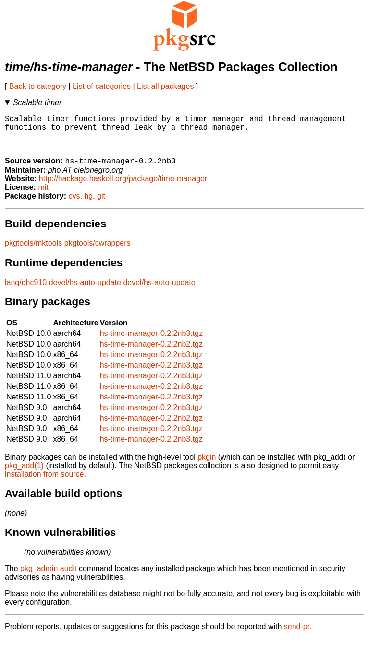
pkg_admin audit (48, 575)
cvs (74, 203)
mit (43, 194)
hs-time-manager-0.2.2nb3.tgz (151, 340)
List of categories (102, 86)
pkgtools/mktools (33, 250)
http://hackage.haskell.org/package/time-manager (123, 186)
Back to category (37, 86)
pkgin (206, 464)
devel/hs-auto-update (85, 290)
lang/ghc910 (26, 290)
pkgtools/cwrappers (97, 250)
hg (88, 203)
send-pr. (298, 634)
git (101, 203)
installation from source (44, 481)
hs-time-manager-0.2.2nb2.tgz (151, 351)
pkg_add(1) (24, 473)
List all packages (165, 86)
